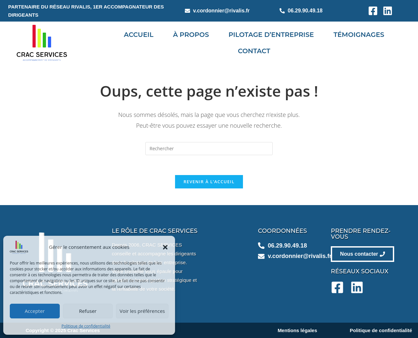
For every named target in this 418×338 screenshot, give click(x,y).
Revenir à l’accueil (209, 182)
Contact (254, 51)
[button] (165, 247)
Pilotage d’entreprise (271, 35)
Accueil (138, 35)
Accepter (35, 311)
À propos (191, 35)
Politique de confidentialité (85, 326)
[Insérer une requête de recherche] (209, 148)
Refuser (88, 311)
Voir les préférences (142, 311)
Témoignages (358, 35)
